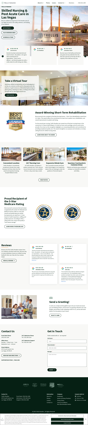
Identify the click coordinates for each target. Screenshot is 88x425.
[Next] (85, 56)
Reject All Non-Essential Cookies (67, 419)
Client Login (36, 413)
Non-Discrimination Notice (64, 404)
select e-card (55, 315)
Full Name (50, 338)
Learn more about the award (46, 135)
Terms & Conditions (62, 402)
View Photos (44, 180)
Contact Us (49, 402)
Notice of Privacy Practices (64, 398)
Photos (48, 398)
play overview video (9, 32)
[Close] (85, 419)
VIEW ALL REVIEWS (8, 260)
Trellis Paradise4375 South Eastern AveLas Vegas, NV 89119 (7, 398)
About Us (49, 396)
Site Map (52, 413)
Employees (60, 396)
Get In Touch (7, 28)
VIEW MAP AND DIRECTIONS (10, 355)
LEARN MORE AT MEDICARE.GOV (14, 226)
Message (49, 351)
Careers (49, 400)
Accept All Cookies (67, 423)
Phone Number (51, 345)
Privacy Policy (60, 400)
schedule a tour (8, 37)
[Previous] (3, 56)
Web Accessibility (44, 413)
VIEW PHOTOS (10, 95)
